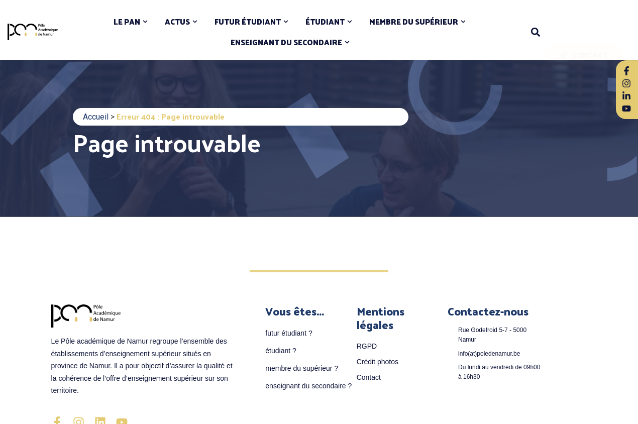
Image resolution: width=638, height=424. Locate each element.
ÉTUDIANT (325, 22)
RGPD (367, 346)
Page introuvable (166, 142)
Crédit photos (377, 362)
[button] (535, 32)
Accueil (96, 117)
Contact (369, 377)
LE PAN (127, 22)
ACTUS (177, 22)
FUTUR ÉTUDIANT (248, 22)
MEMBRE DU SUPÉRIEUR (413, 22)
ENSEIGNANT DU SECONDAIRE (286, 42)
